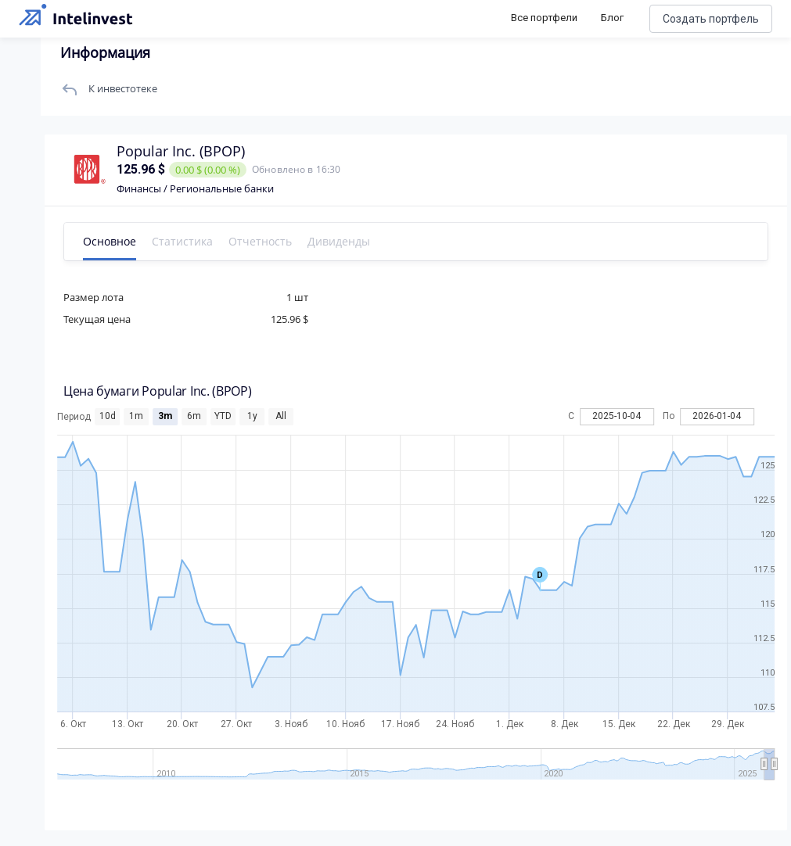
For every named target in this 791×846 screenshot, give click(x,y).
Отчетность (266, 241)
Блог (612, 17)
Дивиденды (345, 241)
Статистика (188, 241)
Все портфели (544, 17)
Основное (115, 241)
